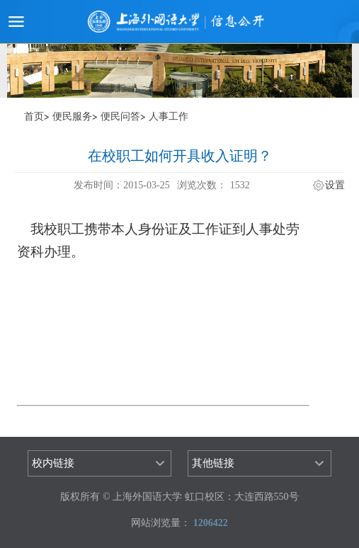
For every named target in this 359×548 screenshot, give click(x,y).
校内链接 (53, 463)
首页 (34, 116)
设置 (335, 185)
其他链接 (213, 463)
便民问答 (120, 116)
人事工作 (168, 116)
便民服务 (72, 116)
